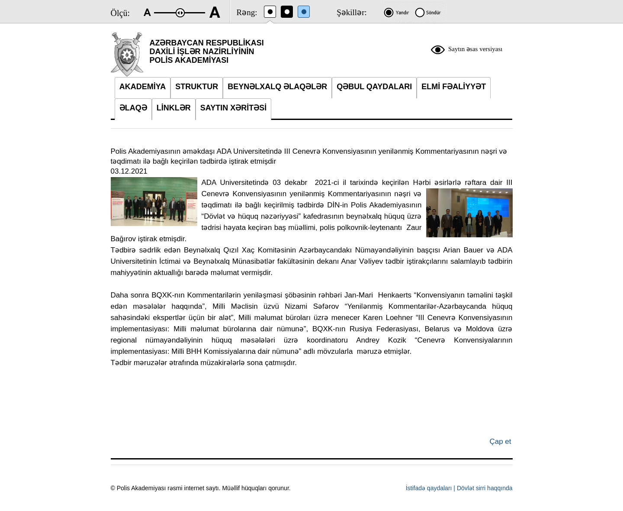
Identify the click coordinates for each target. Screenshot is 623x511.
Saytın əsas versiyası (475, 48)
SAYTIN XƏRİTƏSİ (233, 107)
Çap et (500, 441)
